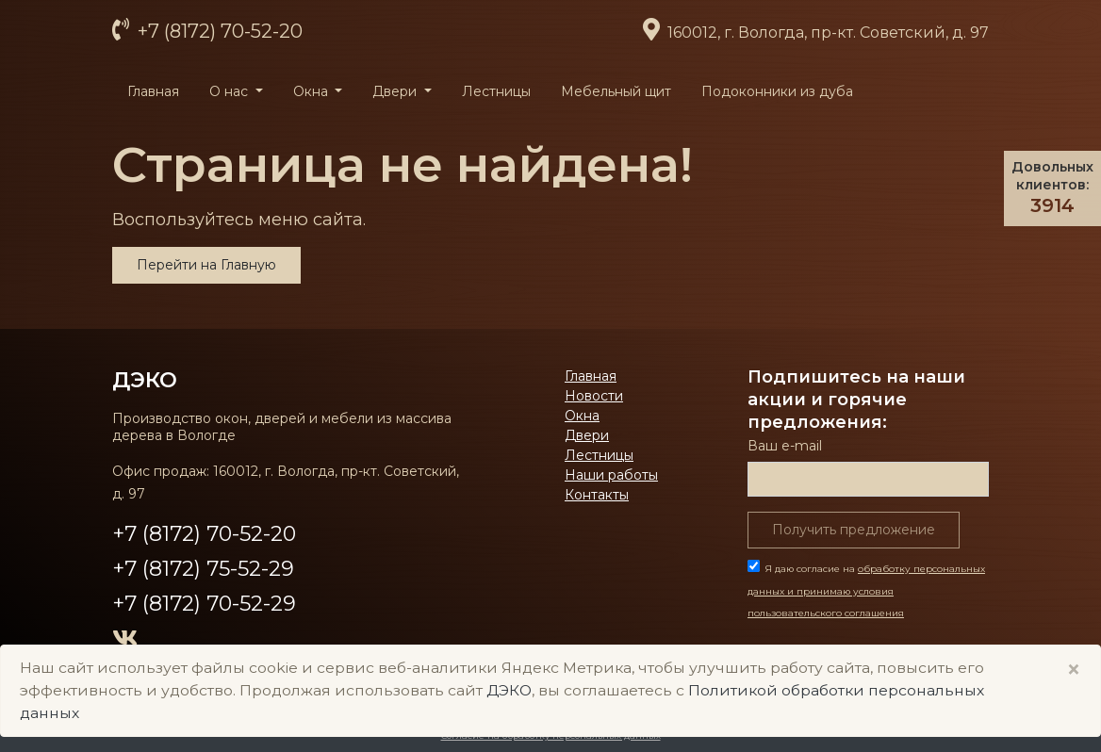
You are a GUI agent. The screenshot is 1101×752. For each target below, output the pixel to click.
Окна (582, 415)
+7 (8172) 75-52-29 (203, 568)
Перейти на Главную (206, 264)
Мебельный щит (616, 91)
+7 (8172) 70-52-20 (218, 31)
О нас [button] (230, 91)
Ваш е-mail (785, 445)
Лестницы (496, 91)
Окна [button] (312, 91)
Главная (153, 91)
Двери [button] (396, 91)
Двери (587, 435)
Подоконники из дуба (777, 91)
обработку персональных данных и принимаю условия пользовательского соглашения (866, 591)
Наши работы (611, 474)
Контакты (597, 494)
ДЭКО (144, 380)
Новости (594, 395)
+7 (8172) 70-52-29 (204, 603)
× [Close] (1073, 669)
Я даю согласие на (866, 591)
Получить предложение (853, 529)
